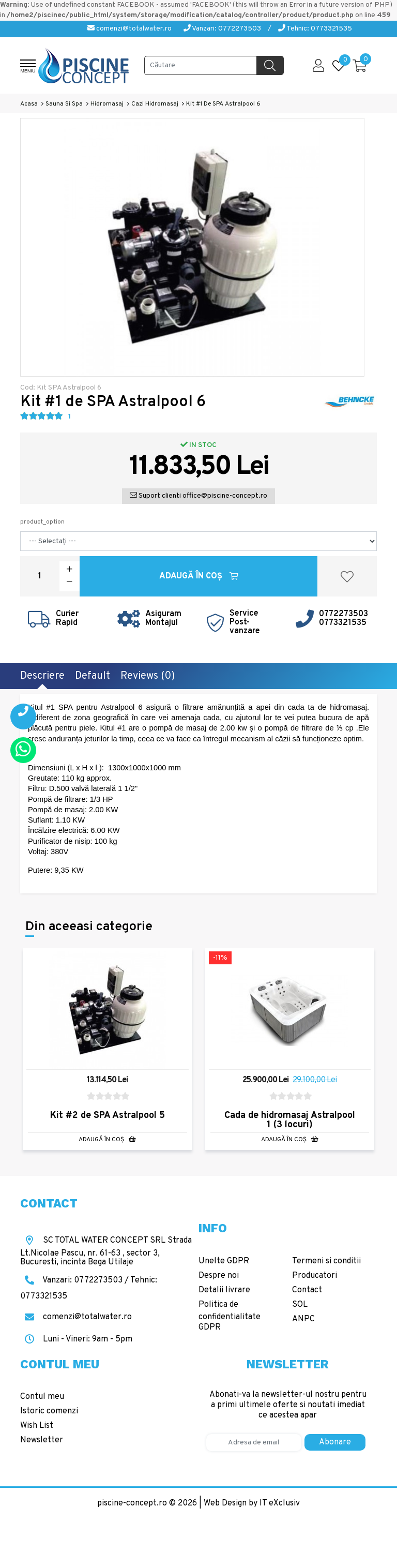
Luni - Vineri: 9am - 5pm (76, 1339)
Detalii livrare (224, 1290)
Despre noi (218, 1276)
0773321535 (343, 623)
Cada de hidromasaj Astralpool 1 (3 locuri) (289, 1120)
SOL (300, 1305)
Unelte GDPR (223, 1261)
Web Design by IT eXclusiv (252, 1503)
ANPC (303, 1319)
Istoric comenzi (49, 1411)
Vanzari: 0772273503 (222, 28)
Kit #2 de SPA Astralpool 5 (107, 1116)
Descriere (42, 676)
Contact (307, 1290)
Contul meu (42, 1397)
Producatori (314, 1276)
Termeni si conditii (326, 1261)
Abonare (335, 1442)
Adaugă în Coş (198, 576)
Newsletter (41, 1440)
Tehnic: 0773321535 (315, 28)
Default (92, 676)
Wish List (36, 1426)
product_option (42, 522)
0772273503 (343, 614)
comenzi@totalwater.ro (129, 28)
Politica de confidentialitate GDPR (229, 1316)
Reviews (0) (147, 676)
